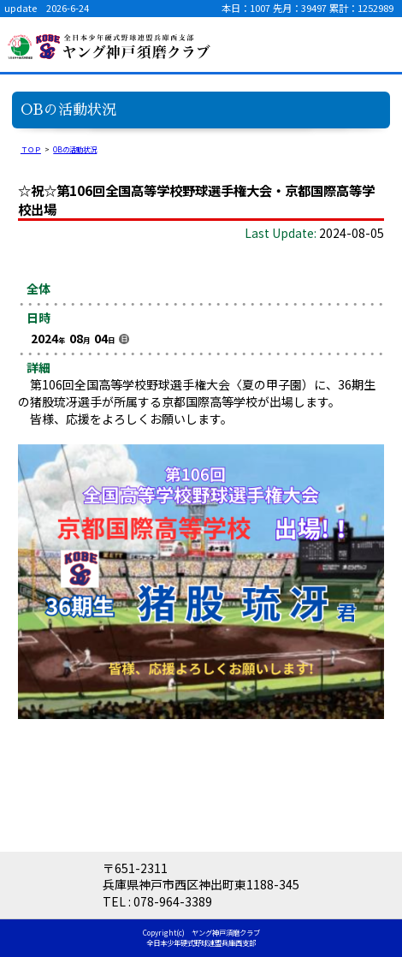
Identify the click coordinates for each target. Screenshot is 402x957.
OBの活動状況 (75, 149)
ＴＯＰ (31, 149)
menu (376, 44)
